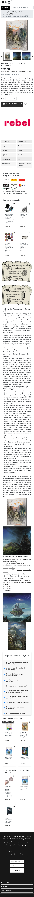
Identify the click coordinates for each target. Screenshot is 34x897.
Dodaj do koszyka (12, 104)
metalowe (12, 568)
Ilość (2, 98)
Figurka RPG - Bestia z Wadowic (24, 215)
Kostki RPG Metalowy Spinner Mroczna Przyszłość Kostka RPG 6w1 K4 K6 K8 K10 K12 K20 (8, 791)
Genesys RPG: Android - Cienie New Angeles (24, 758)
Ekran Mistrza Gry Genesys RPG (8, 758)
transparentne (21, 564)
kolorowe (5, 568)
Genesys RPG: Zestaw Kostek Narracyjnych (9, 734)
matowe (13, 564)
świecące (20, 578)
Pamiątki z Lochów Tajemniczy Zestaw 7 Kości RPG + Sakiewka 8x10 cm (9, 247)
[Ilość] (10, 98)
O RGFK (4, 886)
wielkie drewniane (20, 582)
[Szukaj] (22, 7)
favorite (2, 2)
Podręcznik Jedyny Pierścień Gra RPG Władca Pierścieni (8, 819)
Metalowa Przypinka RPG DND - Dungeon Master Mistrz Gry (24, 246)
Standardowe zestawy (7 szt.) (12, 559)
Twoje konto (7, 890)
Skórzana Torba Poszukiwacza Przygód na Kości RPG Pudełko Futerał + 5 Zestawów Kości (9, 218)
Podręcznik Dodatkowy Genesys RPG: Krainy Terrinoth (24, 734)
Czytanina (6, 882)
